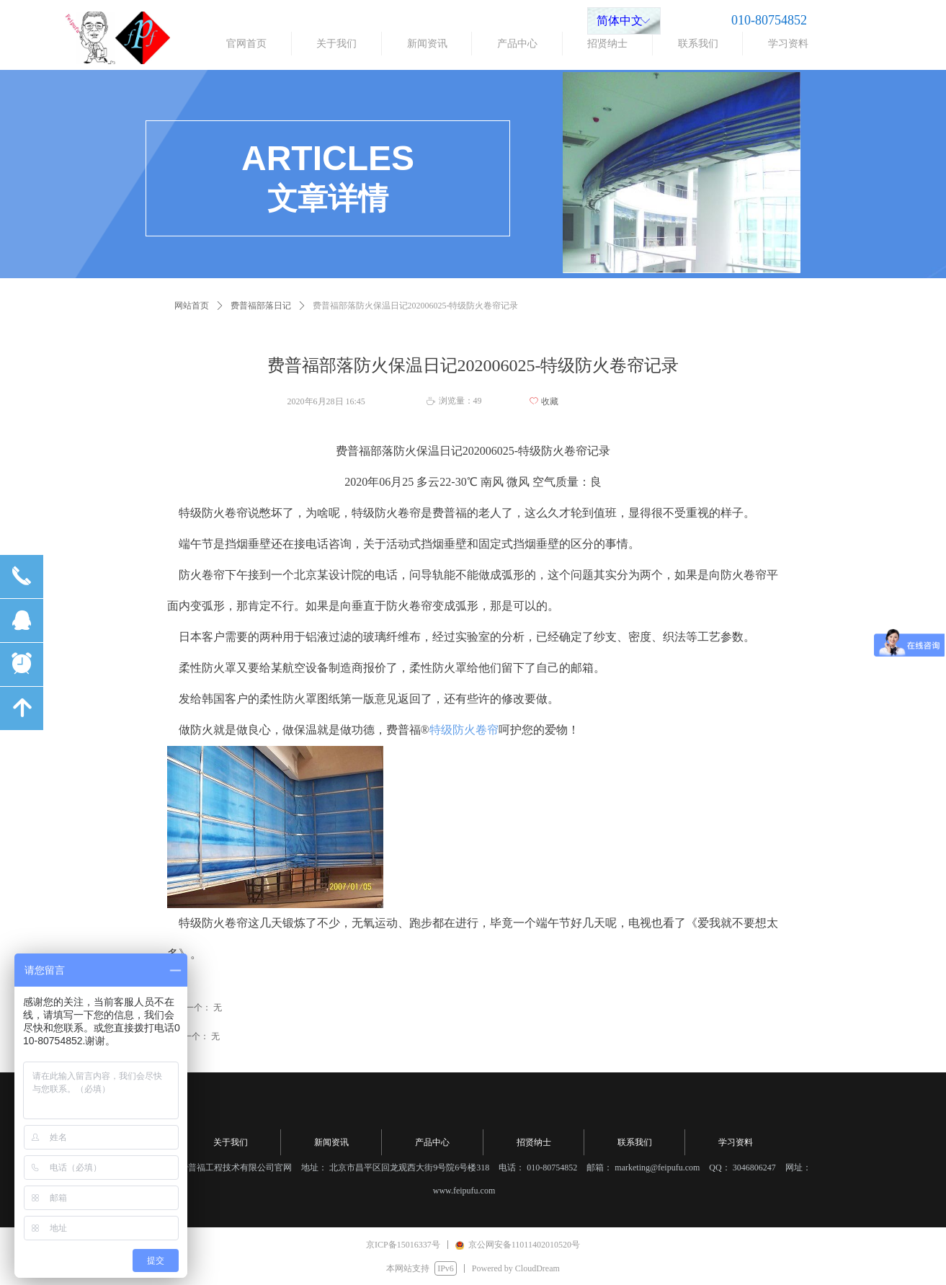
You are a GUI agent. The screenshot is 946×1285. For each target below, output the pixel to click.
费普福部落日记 (261, 306)
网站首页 (191, 306)
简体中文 (620, 20)
